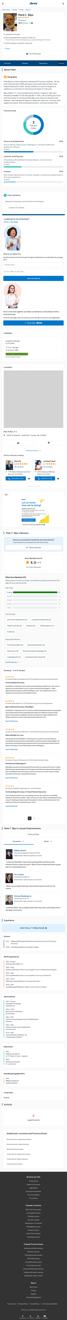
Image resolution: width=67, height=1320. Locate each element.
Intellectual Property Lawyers (33, 1272)
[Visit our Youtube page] (44, 1316)
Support (33, 1294)
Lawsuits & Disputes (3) (41, 620)
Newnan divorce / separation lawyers (19, 1139)
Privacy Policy (23, 1304)
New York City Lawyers (33, 1209)
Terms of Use (11, 1304)
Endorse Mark (33, 834)
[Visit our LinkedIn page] (38, 1316)
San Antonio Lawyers (34, 1233)
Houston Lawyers (33, 1220)
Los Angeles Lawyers (33, 1213)
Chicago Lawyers (33, 1216)
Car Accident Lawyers (33, 1265)
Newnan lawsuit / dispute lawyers (18, 1144)
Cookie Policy (34, 1304)
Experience (43, 63)
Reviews (25, 63)
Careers (33, 1290)
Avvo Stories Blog (33, 1195)
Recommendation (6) (36, 645)
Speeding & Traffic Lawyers (33, 1276)
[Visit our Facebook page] (23, 1316)
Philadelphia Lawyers (34, 1227)
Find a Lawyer (33, 1181)
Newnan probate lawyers (15, 1149)
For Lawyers (33, 1198)
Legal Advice (33, 1188)
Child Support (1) (47, 626)
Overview (7, 63)
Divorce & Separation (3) (17, 620)
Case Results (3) (14, 657)
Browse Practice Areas (33, 1191)
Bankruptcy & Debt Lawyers (33, 1248)
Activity (61, 63)
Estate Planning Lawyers (33, 1262)
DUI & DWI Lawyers (33, 1258)
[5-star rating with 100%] (33, 592)
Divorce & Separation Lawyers (33, 1269)
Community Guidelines (49, 1304)
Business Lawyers (33, 1252)
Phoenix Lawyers (33, 1230)
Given (48, 841)
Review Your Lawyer (33, 1184)
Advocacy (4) (12, 651)
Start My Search (33, 278)
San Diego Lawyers (33, 1237)
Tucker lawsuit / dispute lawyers (17, 1159)
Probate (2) (31, 626)
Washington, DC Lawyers (33, 1223)
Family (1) (11, 632)
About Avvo (33, 1287)
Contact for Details (16, 208)
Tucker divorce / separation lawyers (18, 1154)
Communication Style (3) (35, 657)
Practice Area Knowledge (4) (34, 651)
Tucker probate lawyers (15, 1164)
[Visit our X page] (31, 1316)
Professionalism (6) (15, 645)
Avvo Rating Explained (33, 1297)
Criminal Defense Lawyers (33, 1255)
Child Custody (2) (14, 626)
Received (18, 841)
